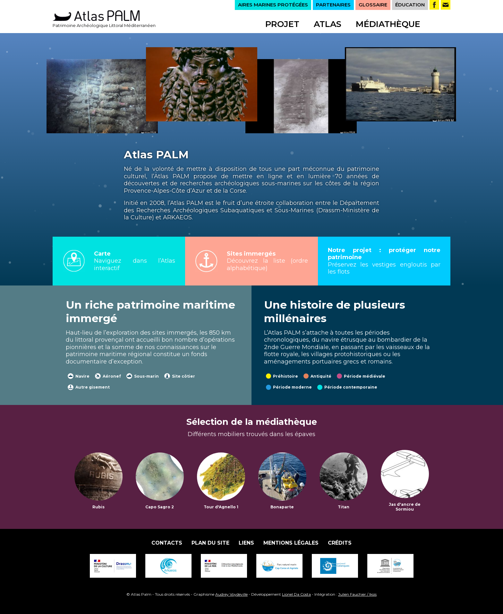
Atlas (327, 24)
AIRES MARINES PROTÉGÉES (273, 5)
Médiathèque (388, 24)
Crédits (340, 543)
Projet (282, 24)
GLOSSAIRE (373, 5)
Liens (246, 543)
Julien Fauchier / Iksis (357, 594)
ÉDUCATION (410, 5)
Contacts (166, 543)
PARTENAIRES (333, 5)
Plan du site (210, 543)
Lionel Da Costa (296, 594)
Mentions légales (291, 543)
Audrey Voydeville (231, 594)
